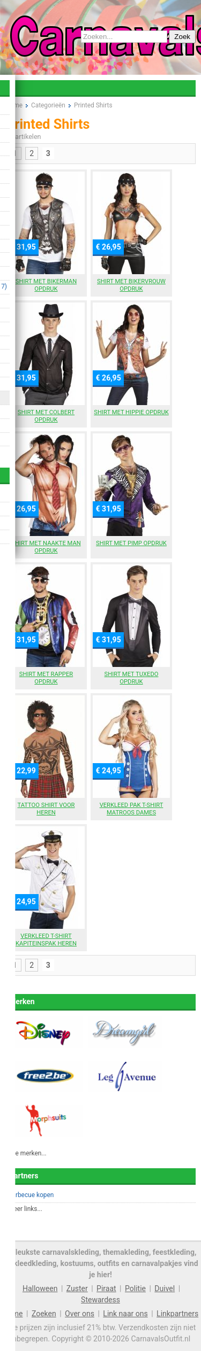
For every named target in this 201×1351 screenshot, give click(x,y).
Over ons (79, 1313)
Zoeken (44, 1313)
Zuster (77, 1288)
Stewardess (100, 1299)
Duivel (164, 1288)
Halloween (40, 1288)
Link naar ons (125, 1313)
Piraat (106, 1288)
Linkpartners (177, 1313)
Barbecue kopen (31, 1195)
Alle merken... (27, 1153)
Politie (135, 1288)
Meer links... (25, 1209)
